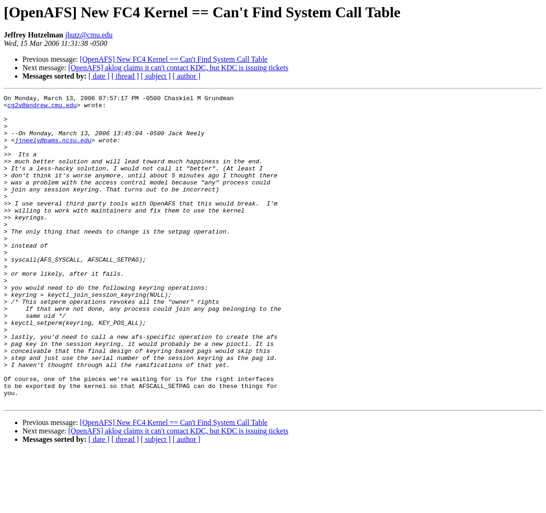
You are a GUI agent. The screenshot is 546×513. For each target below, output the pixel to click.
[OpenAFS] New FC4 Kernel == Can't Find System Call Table (174, 59)
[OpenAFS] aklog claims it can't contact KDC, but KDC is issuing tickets (178, 68)
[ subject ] (156, 76)
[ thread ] (125, 76)
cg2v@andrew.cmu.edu (42, 107)
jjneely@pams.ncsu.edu (53, 150)
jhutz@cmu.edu (88, 35)
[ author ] (187, 76)
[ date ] (98, 76)
